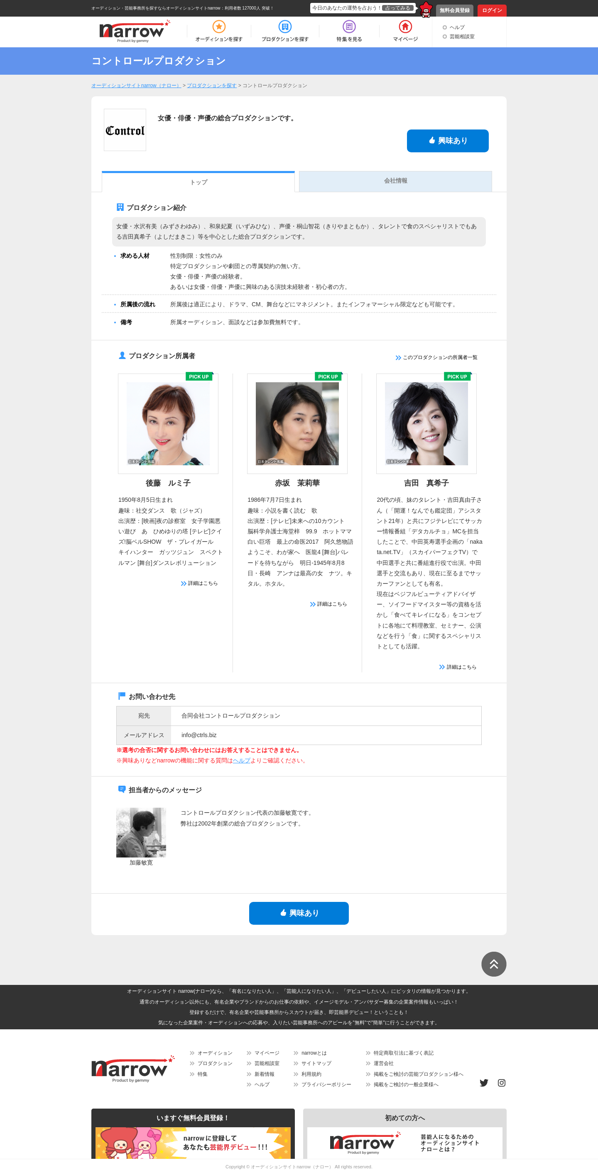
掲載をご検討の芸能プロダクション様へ (418, 1074)
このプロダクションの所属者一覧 (437, 357)
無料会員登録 (455, 10)
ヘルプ (457, 27)
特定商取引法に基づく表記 (404, 1053)
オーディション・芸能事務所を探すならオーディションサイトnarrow (156, 8)
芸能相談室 (462, 36)
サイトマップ (316, 1063)
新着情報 (264, 1074)
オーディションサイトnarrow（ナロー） (292, 1166)
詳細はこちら (199, 583)
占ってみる (397, 8)
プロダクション (215, 1063)
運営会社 (384, 1063)
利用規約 (311, 1074)
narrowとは (314, 1053)
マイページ (267, 1053)
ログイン (492, 10)
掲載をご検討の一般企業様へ (406, 1084)
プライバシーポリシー (326, 1084)
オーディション (215, 1053)
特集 (203, 1074)
